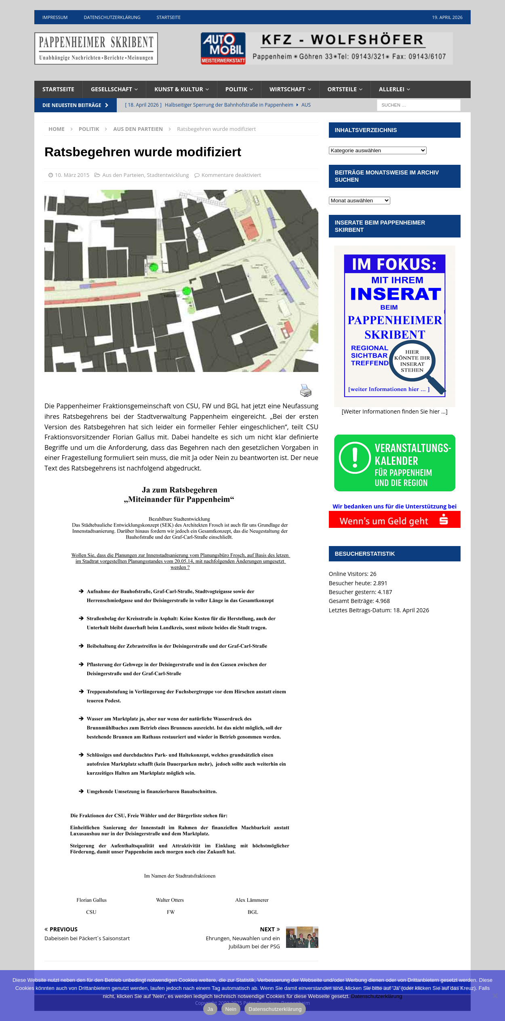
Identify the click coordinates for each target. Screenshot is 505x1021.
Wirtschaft (287, 89)
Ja (210, 1009)
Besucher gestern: (353, 592)
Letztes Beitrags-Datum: (361, 610)
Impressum (54, 17)
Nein (231, 1009)
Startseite (169, 17)
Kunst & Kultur (178, 89)
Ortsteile (342, 89)
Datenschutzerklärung (112, 17)
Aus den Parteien (123, 175)
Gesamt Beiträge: (352, 601)
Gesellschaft (111, 89)
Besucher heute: (351, 583)
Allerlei (391, 89)
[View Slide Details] (327, 48)
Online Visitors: (349, 574)
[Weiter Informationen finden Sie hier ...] (395, 411)
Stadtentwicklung (168, 175)
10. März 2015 (72, 175)
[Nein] (495, 996)
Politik (236, 89)
